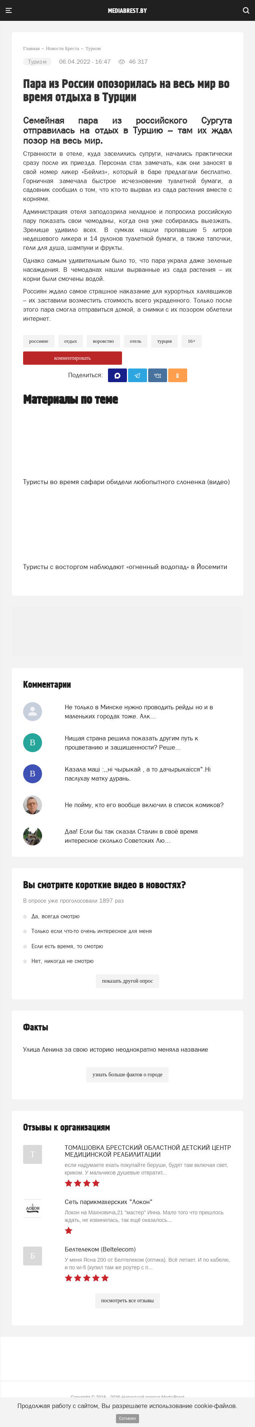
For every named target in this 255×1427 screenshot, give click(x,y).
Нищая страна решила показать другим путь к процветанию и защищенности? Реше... (131, 742)
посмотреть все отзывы (127, 1300)
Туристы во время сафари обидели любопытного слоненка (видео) (126, 482)
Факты (35, 1027)
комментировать (72, 358)
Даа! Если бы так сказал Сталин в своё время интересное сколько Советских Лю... (131, 836)
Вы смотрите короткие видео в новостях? (104, 885)
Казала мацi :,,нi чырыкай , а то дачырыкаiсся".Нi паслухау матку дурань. (138, 773)
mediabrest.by (127, 11)
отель (135, 341)
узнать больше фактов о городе (127, 1074)
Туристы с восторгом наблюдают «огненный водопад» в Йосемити (125, 567)
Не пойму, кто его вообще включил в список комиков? (144, 805)
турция (164, 341)
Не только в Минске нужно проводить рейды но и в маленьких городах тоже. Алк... (139, 711)
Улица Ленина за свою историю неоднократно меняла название (115, 1049)
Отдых (70, 341)
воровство (103, 341)
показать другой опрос (127, 981)
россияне (38, 341)
